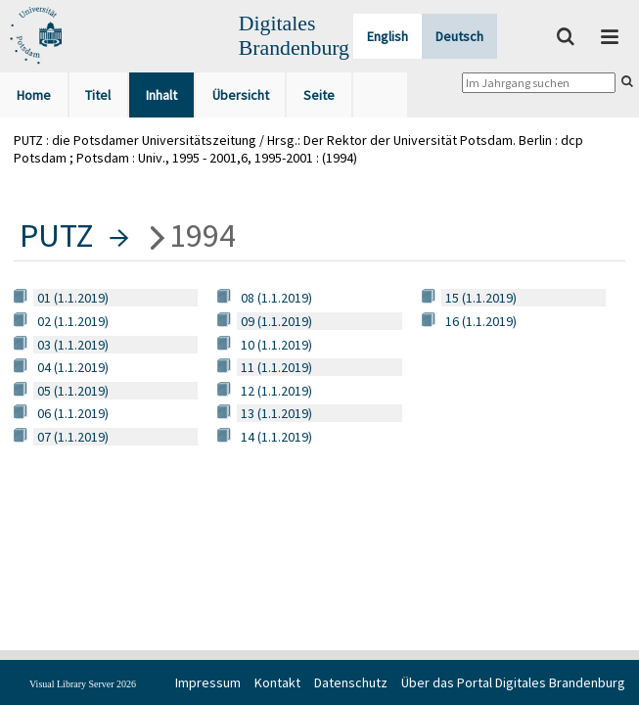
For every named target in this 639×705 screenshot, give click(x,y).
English (387, 36)
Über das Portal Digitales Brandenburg (513, 682)
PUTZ (57, 235)
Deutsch (459, 36)
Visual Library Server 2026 (82, 684)
